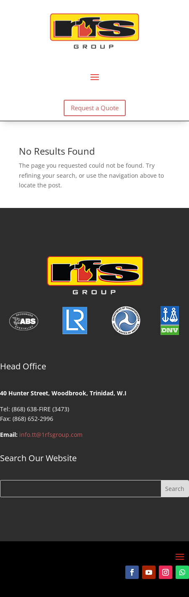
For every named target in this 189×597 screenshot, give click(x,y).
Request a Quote (95, 108)
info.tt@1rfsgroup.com (51, 435)
